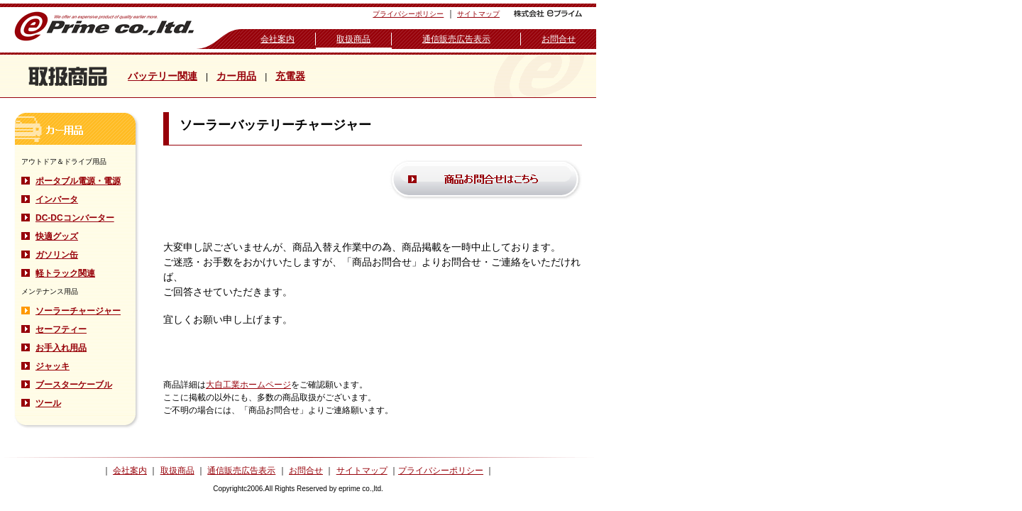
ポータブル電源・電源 (78, 181)
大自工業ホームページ (248, 385)
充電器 (290, 76)
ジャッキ (52, 366)
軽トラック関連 (65, 273)
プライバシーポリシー (408, 14)
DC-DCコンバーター (74, 218)
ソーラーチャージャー (78, 311)
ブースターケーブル (73, 385)
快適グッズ (56, 236)
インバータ (56, 199)
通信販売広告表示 (456, 39)
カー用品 (236, 76)
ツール (48, 403)
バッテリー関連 (162, 76)
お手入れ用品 (61, 348)
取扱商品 (353, 39)
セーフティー (61, 329)
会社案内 (277, 39)
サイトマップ (478, 14)
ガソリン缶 (56, 255)
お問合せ (559, 39)
